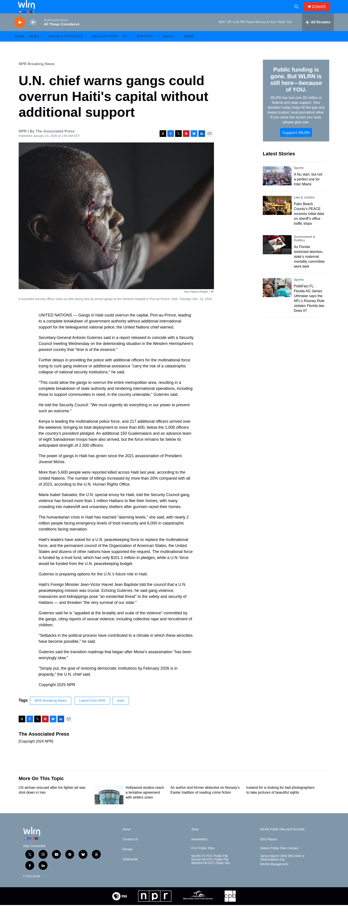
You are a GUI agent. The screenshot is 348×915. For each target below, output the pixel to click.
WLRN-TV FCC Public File (209, 866)
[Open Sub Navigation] (42, 46)
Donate (127, 859)
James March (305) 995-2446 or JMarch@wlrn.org (282, 867)
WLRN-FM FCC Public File (209, 869)
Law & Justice (304, 207)
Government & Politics (304, 248)
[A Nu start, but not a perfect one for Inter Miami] (277, 185)
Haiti (120, 710)
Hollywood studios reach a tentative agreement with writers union (145, 802)
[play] (19, 32)
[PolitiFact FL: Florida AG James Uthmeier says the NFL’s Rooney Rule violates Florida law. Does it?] (277, 297)
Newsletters (105, 46)
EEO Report (268, 849)
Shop (195, 839)
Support (144, 46)
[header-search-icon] (298, 12)
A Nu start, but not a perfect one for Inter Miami (308, 189)
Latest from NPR (92, 710)
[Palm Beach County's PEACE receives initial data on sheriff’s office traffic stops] (277, 215)
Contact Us (130, 849)
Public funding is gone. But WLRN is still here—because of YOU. (296, 89)
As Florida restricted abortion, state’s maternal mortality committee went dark (309, 266)
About (168, 46)
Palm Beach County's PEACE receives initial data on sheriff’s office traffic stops (309, 223)
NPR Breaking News (37, 74)
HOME (19, 46)
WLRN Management (274, 874)
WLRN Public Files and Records (282, 839)
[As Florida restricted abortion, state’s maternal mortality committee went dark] (277, 254)
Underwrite (130, 869)
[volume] (33, 32)
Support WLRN (296, 142)
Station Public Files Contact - (280, 858)
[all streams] (318, 32)
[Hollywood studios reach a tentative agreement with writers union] (109, 804)
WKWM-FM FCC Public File (210, 873)
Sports (299, 178)
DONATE (321, 11)
